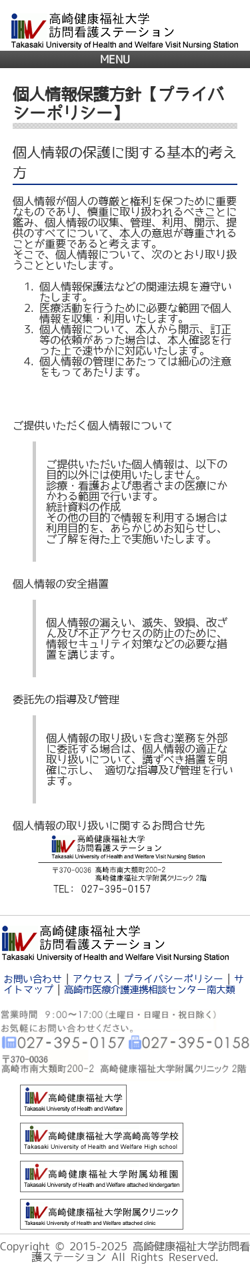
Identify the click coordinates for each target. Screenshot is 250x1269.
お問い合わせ (32, 979)
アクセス (93, 979)
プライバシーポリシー (173, 979)
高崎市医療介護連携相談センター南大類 (149, 989)
